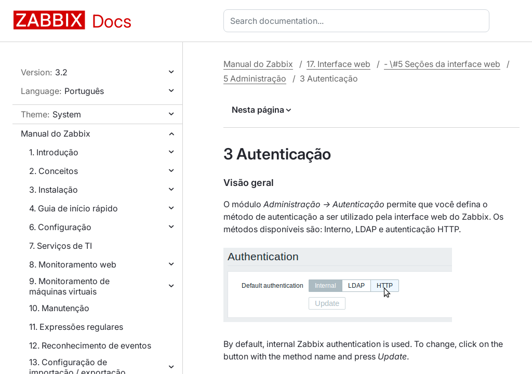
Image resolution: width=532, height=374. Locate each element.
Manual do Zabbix (55, 133)
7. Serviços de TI (60, 246)
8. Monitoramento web (72, 264)
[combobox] (358, 21)
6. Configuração (60, 227)
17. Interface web (338, 64)
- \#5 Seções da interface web (442, 64)
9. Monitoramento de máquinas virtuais (69, 286)
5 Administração (254, 78)
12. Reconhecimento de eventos (90, 345)
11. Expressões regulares (76, 327)
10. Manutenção (59, 308)
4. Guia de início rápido (73, 208)
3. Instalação (53, 189)
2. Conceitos (53, 171)
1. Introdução (53, 152)
